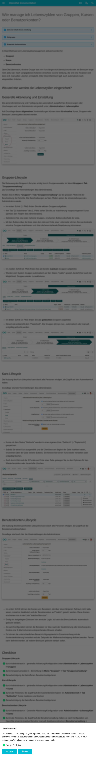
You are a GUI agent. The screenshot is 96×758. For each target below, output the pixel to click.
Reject (25, 751)
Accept (9, 751)
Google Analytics (13, 745)
